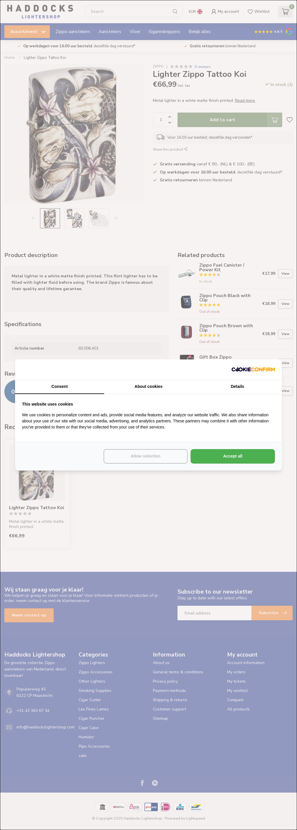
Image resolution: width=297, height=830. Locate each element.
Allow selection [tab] (145, 456)
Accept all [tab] (232, 456)
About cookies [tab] (148, 386)
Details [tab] (237, 386)
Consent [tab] (59, 386)
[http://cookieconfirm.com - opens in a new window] (253, 369)
